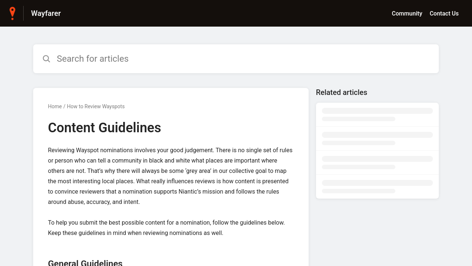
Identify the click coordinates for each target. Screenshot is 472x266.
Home (55, 106)
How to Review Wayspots (96, 106)
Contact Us (444, 13)
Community (407, 13)
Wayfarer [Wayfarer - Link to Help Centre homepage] (46, 13)
